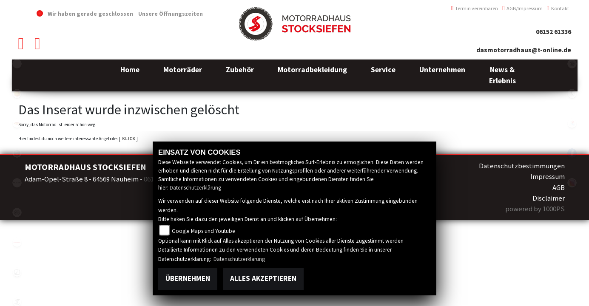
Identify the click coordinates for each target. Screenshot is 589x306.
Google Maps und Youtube (203, 231)
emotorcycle (17, 63)
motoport (17, 123)
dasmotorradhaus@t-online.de (523, 50)
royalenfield (17, 93)
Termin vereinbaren (474, 8)
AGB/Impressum (522, 8)
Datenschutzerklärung (195, 187)
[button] (182, 75)
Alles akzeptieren (263, 278)
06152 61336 (553, 32)
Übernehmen (187, 278)
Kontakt (558, 8)
